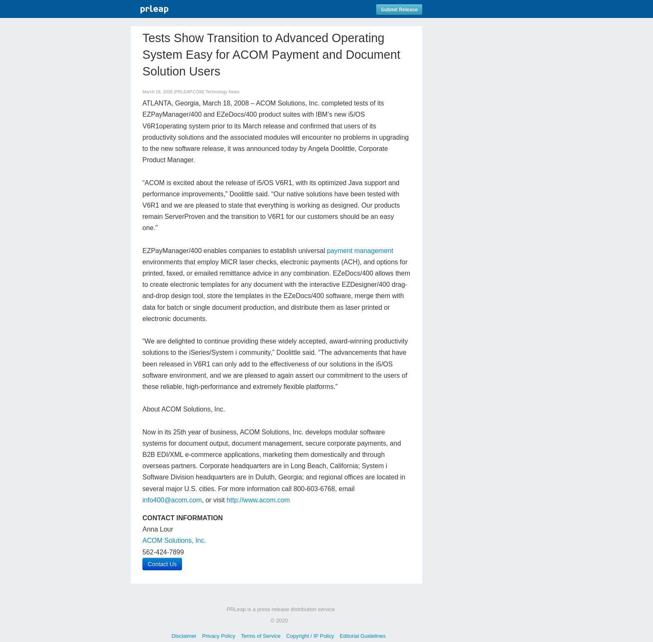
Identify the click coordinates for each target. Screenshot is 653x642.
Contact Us (162, 564)
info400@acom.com (172, 500)
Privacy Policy (218, 636)
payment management (360, 250)
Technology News (222, 92)
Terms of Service (260, 636)
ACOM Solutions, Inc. (174, 540)
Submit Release (399, 10)
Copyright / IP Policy (310, 636)
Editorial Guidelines (363, 636)
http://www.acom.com (258, 500)
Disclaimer (184, 636)
